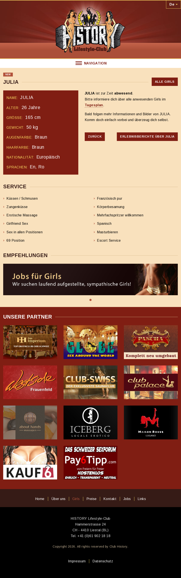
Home (40, 499)
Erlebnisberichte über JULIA (147, 136)
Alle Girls (165, 81)
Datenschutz (102, 561)
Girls (76, 499)
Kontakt (109, 499)
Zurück (95, 136)
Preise (91, 499)
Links (142, 499)
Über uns (58, 499)
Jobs (127, 499)
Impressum (77, 561)
